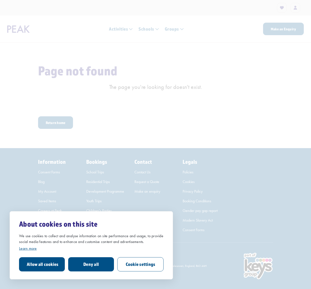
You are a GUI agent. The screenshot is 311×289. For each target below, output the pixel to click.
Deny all (91, 264)
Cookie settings (140, 264)
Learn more (28, 248)
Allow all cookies (42, 264)
